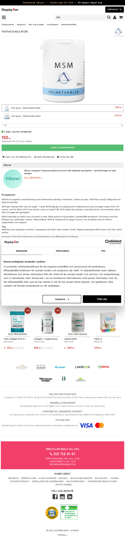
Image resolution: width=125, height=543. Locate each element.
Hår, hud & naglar (36, 24)
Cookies (114, 478)
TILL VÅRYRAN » (33, 178)
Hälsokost (21, 24)
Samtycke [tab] (21, 250)
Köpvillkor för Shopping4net (48, 481)
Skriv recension (44, 157)
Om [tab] (103, 250)
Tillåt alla (102, 299)
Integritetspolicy (20, 481)
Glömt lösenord (47, 478)
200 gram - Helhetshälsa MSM (62, 108)
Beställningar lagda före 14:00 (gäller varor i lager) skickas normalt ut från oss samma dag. (62, 404)
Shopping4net (8, 24)
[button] (121, 18)
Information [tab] (62, 250)
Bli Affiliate (101, 478)
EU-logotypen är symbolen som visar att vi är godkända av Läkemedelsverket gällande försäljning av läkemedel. (62, 413)
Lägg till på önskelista (17, 157)
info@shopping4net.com (62, 464)
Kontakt (63, 478)
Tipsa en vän (65, 157)
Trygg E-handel (63, 485)
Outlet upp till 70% (61, 2)
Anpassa (62, 299)
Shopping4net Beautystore (102, 481)
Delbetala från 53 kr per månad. (17, 141)
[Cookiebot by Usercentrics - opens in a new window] (107, 242)
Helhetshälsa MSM (68, 24)
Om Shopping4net (75, 481)
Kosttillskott (52, 24)
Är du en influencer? (81, 478)
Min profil (13, 478)
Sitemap (75, 530)
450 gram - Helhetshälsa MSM (62, 116)
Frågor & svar (28, 478)
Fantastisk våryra (33, 2)
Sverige (62, 535)
